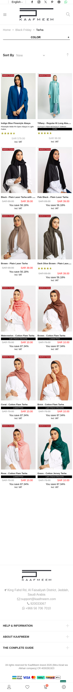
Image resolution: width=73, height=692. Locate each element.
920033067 (38, 603)
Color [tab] (36, 37)
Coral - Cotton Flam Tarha (14, 404)
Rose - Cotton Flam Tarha (14, 473)
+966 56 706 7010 (38, 608)
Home (7, 29)
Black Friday (23, 29)
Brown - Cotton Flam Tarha (51, 335)
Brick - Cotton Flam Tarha (51, 404)
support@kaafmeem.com (38, 599)
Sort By (8, 55)
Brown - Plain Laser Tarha (14, 263)
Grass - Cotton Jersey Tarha (52, 473)
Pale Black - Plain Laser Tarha (53, 197)
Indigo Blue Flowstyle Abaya (15, 123)
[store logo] (36, 14)
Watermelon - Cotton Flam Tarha (17, 335)
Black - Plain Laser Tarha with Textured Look (24, 197)
